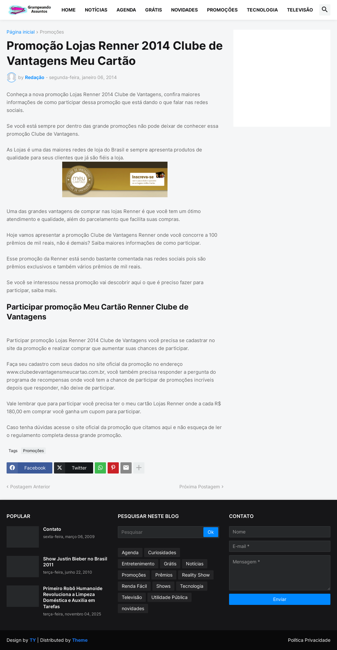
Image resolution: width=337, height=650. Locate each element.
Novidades (184, 10)
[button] (324, 9)
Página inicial (21, 32)
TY (33, 640)
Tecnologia (262, 10)
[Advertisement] (288, 77)
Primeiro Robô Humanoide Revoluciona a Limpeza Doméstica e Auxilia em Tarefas (72, 597)
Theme (80, 640)
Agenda (126, 10)
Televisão (300, 10)
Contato (52, 529)
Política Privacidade (309, 640)
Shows (163, 586)
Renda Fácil (134, 586)
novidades (133, 608)
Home (69, 10)
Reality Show (196, 575)
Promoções (222, 10)
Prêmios (163, 575)
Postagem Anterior (30, 486)
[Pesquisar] (161, 532)
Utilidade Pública (169, 597)
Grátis (153, 10)
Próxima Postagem (199, 486)
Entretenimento (138, 563)
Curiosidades (162, 552)
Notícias (96, 10)
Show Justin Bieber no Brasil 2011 (75, 561)
